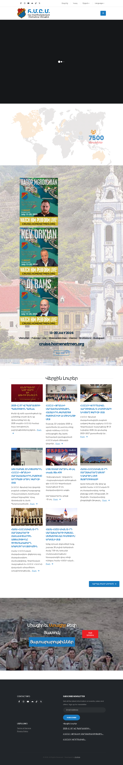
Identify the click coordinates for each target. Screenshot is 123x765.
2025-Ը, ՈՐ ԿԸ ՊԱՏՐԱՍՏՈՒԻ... (77, 728)
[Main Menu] (103, 13)
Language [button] (99, 3)
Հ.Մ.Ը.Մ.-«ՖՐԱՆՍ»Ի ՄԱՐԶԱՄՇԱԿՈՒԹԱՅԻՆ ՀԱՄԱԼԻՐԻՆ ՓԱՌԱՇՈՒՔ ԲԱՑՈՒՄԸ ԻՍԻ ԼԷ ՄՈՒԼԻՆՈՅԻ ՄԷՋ (61, 412)
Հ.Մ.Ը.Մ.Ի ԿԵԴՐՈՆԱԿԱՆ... (74, 739)
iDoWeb (77, 757)
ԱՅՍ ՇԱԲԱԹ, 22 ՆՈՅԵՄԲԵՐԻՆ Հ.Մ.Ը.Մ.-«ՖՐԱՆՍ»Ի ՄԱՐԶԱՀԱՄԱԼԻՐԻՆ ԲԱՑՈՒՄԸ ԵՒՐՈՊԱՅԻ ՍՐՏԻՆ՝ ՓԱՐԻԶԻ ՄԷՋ (26, 476)
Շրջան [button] (86, 3)
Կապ (75, 3)
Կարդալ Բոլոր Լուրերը (104, 584)
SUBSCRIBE (71, 718)
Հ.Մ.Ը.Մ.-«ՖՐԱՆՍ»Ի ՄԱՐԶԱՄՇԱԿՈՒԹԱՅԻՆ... (83, 734)
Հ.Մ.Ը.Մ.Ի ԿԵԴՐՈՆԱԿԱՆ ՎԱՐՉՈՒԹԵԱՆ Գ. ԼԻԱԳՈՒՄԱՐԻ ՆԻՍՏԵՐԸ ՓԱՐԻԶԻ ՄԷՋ (96, 409)
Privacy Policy (22, 731)
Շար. (59, 443)
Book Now (61, 353)
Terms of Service (24, 728)
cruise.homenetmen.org (61, 344)
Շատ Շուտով (90, 634)
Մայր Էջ (65, 3)
